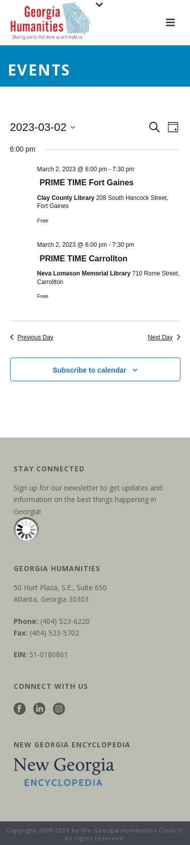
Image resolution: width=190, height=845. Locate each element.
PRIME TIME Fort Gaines (87, 182)
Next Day (164, 337)
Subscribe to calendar (89, 370)
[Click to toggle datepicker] (43, 127)
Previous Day (31, 337)
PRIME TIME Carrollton (84, 258)
